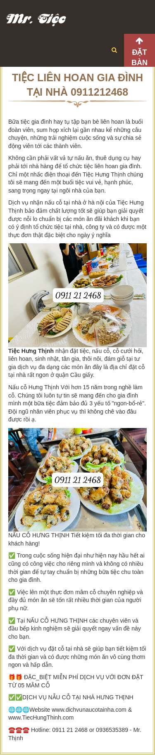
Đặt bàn (139, 57)
